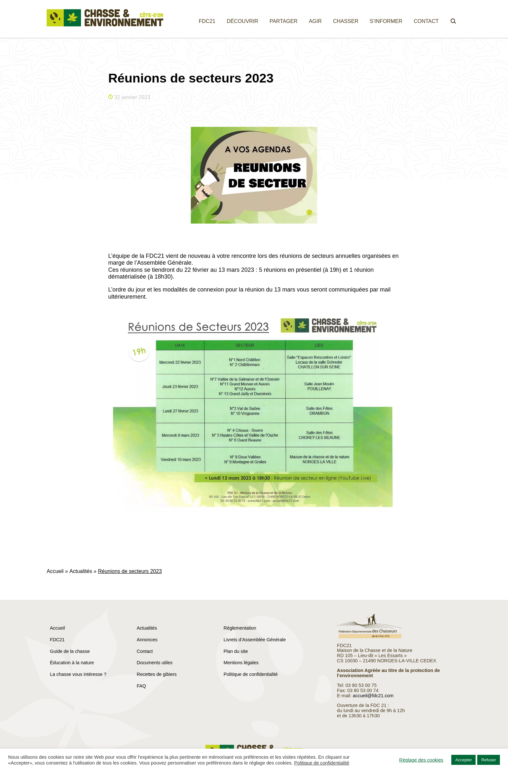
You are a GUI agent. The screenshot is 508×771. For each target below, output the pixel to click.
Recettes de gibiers (157, 674)
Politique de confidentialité (251, 674)
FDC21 (207, 21)
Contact (426, 21)
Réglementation (240, 628)
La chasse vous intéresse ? (78, 674)
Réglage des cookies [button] (421, 760)
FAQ (141, 685)
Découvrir (242, 21)
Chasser (345, 21)
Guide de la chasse (70, 651)
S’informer (386, 21)
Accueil (55, 571)
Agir (315, 21)
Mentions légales (241, 662)
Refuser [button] (488, 759)
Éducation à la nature (72, 662)
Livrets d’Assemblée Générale (255, 639)
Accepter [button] (463, 759)
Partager (283, 21)
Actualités (80, 571)
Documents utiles (154, 662)
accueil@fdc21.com (373, 695)
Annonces (147, 639)
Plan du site (236, 651)
